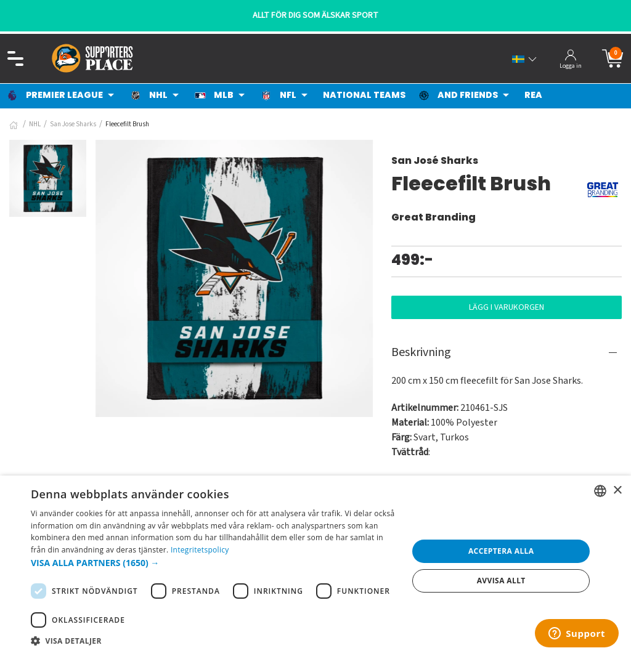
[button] (214, 562)
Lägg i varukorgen (506, 307)
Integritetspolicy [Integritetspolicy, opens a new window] (200, 550)
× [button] (617, 490)
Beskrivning (421, 352)
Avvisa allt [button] (501, 580)
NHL (35, 124)
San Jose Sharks (73, 124)
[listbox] (600, 491)
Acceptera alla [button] (501, 551)
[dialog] (315, 566)
